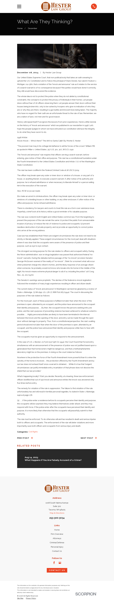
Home (57, 530)
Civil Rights (33, 432)
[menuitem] (20, 598)
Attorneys (57, 538)
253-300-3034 (57, 517)
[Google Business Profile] (60, 562)
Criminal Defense (57, 542)
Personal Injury (57, 547)
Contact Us (57, 551)
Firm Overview (57, 534)
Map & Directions (57, 513)
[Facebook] (54, 562)
